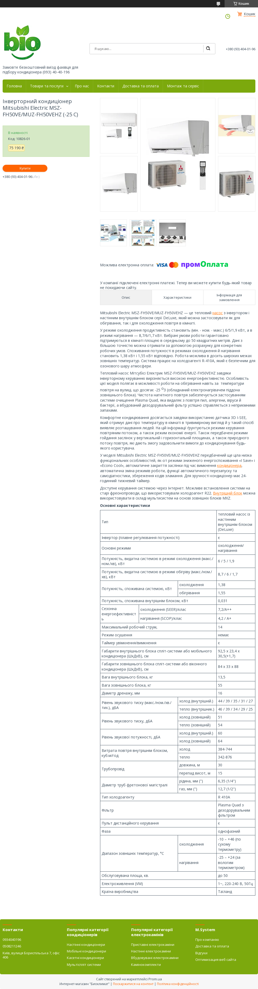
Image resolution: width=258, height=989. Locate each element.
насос (217, 312)
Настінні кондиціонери (86, 944)
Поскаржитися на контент (133, 984)
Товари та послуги (46, 86)
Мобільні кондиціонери (86, 951)
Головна (14, 86)
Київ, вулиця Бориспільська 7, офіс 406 (31, 955)
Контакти (105, 86)
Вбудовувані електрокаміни (154, 957)
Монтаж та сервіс (183, 86)
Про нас (82, 86)
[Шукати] (208, 48)
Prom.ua (155, 979)
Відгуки (201, 953)
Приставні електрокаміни (152, 944)
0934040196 (12, 939)
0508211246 (12, 946)
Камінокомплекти (146, 964)
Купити (25, 168)
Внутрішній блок (227, 493)
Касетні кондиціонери (85, 957)
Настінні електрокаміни (151, 951)
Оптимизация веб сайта (215, 959)
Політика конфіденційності (178, 984)
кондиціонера (229, 465)
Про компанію (207, 939)
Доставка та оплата (140, 86)
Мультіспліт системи (84, 964)
